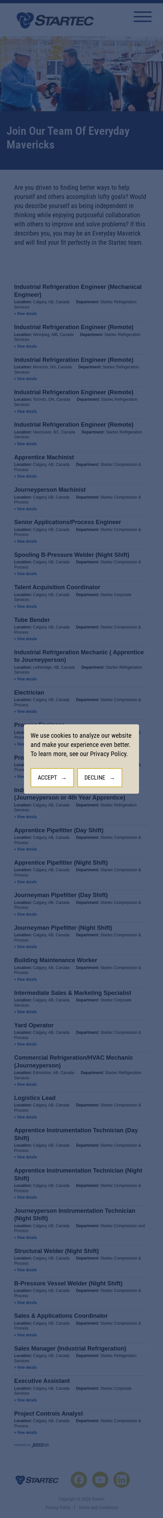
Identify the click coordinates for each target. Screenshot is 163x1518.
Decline (94, 777)
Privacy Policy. (109, 754)
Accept (47, 777)
